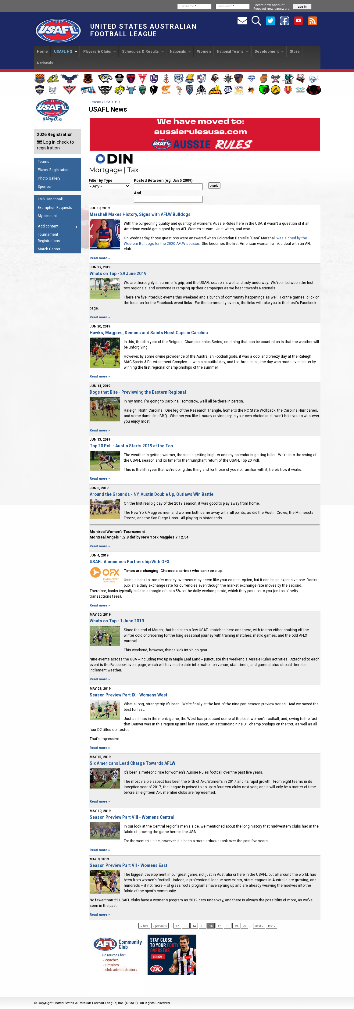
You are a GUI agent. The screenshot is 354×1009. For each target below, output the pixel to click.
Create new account (268, 5)
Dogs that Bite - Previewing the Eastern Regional (138, 392)
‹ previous (159, 926)
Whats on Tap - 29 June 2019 (118, 273)
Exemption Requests (55, 207)
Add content (56, 227)
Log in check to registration (55, 145)
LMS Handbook (50, 199)
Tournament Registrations (49, 237)
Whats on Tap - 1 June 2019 (117, 620)
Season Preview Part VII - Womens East (128, 865)
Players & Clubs (99, 51)
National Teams (233, 51)
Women (204, 51)
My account (47, 215)
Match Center (49, 249)
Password (225, 6)
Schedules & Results (143, 51)
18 (227, 926)
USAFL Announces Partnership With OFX (130, 561)
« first (144, 926)
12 (177, 926)
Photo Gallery (49, 178)
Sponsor (45, 186)
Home (42, 51)
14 (194, 926)
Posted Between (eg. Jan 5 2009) (163, 180)
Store (295, 51)
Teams (43, 161)
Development (269, 51)
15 (202, 926)
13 (186, 926)
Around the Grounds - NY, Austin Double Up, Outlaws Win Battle (151, 494)
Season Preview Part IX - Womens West (128, 694)
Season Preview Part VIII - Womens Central (132, 817)
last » (271, 926)
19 (236, 926)
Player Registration (54, 169)
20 (244, 926)
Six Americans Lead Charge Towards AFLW (132, 763)
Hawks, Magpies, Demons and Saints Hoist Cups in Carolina (149, 332)
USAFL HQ (65, 51)
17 (219, 926)
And (137, 193)
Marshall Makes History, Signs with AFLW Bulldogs (140, 214)
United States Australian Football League (143, 30)
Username (187, 6)
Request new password (271, 8)
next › (259, 926)
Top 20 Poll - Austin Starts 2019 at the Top (131, 445)
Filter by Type (101, 180)
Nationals (180, 51)
